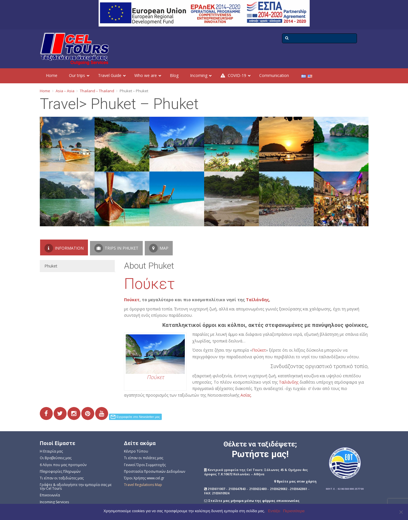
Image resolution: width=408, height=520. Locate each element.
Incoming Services (54, 502)
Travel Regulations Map (143, 484)
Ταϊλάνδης (257, 299)
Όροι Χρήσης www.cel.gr (144, 478)
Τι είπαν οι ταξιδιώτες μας (62, 478)
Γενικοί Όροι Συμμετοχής (145, 464)
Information (64, 248)
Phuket (50, 266)
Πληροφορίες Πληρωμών (60, 471)
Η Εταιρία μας (51, 451)
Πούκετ (149, 284)
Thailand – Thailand (97, 90)
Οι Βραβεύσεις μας (56, 457)
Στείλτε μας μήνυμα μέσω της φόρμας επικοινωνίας (254, 500)
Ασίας (245, 395)
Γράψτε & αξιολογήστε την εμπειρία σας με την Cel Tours (76, 486)
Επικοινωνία (50, 495)
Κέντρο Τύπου (136, 451)
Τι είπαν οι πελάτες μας (143, 457)
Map (158, 248)
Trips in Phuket (116, 248)
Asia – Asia (65, 90)
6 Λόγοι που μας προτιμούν (63, 464)
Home (45, 90)
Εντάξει (274, 511)
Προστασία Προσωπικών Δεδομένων (154, 471)
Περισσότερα (293, 511)
